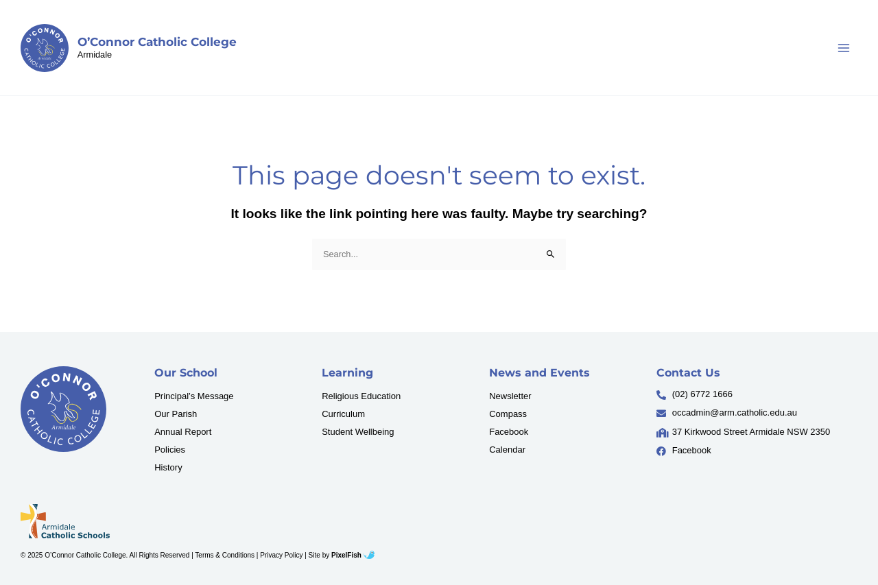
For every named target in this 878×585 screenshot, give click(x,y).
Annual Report (182, 432)
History (168, 467)
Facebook (508, 432)
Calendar (507, 449)
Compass (508, 414)
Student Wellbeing (358, 432)
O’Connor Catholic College (157, 42)
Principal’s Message (193, 396)
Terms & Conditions (224, 555)
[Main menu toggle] (844, 47)
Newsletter (510, 396)
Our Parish (175, 414)
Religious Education (361, 396)
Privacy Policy (281, 555)
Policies (169, 449)
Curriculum (343, 414)
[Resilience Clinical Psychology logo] (63, 409)
